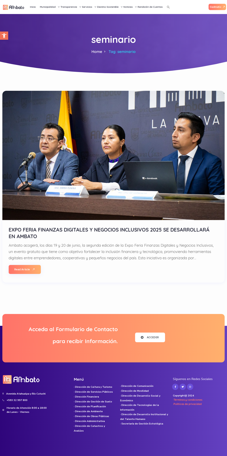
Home (96, 51)
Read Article (24, 269)
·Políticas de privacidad (187, 404)
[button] (4, 36)
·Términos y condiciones (187, 399)
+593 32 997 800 (17, 400)
